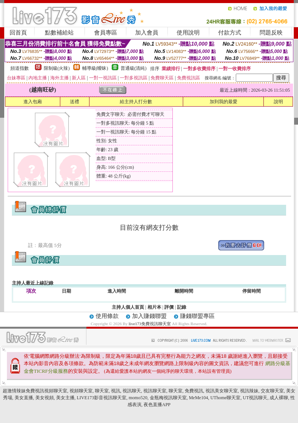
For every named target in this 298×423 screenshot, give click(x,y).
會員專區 (105, 33)
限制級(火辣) (57, 68)
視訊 (115, 390)
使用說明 (188, 33)
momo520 (138, 397)
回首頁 (18, 33)
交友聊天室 (272, 390)
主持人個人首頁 (128, 307)
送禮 (74, 101)
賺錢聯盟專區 (197, 316)
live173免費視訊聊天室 (150, 323)
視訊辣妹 (249, 390)
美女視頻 (44, 397)
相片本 (154, 307)
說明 (278, 101)
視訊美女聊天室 (221, 390)
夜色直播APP (157, 404)
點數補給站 (59, 33)
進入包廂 (32, 101)
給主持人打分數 (136, 101)
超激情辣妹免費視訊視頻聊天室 (35, 390)
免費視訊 (194, 390)
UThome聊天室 (225, 397)
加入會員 (146, 33)
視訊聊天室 (154, 390)
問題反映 (271, 33)
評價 (169, 307)
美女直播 (24, 397)
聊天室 (102, 390)
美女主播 (65, 397)
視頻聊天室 (81, 390)
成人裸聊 (279, 397)
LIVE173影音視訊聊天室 (101, 397)
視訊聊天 (132, 390)
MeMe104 (198, 397)
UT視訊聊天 (255, 397)
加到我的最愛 (223, 101)
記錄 (181, 307)
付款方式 (229, 33)
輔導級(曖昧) (95, 68)
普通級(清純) (134, 68)
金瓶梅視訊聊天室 (168, 397)
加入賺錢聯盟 (149, 316)
